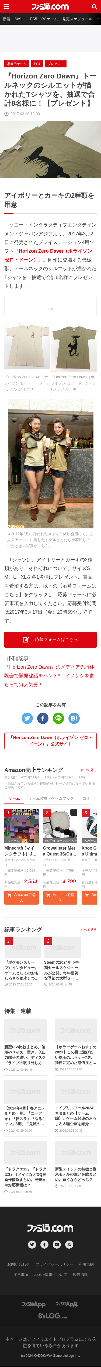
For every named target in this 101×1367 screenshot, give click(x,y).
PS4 (37, 64)
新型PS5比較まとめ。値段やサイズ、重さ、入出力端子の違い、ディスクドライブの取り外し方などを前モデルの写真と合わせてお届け (25, 1055)
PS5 (33, 19)
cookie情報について (50, 1274)
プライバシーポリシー (54, 1264)
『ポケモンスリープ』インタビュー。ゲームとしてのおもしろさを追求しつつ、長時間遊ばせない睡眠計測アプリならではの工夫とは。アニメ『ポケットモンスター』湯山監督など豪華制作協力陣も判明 (22, 971)
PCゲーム (49, 19)
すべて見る (89, 770)
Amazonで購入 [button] (22, 898)
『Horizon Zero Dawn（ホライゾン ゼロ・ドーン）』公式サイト (50, 740)
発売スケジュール (77, 19)
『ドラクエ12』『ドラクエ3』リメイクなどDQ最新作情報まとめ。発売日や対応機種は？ (25, 1177)
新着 (6, 19)
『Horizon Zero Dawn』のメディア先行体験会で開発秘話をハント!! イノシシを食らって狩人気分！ (49, 675)
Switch (20, 19)
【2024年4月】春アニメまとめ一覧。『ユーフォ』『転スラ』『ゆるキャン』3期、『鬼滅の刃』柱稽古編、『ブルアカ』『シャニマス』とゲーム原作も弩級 (25, 1116)
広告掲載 (80, 1274)
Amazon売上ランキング (33, 770)
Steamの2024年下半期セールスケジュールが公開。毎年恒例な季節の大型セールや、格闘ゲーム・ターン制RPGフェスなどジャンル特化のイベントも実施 (61, 971)
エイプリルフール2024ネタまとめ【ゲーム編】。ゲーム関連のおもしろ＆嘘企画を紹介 (75, 1116)
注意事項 (20, 1274)
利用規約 (86, 1264)
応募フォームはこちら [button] (50, 639)
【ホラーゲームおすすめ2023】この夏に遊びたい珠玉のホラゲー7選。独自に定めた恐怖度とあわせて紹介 (75, 1055)
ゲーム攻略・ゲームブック (51, 798)
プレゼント (56, 64)
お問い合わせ (18, 1264)
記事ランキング (23, 930)
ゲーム (14, 798)
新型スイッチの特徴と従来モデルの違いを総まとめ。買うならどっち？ (75, 1174)
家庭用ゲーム (16, 64)
